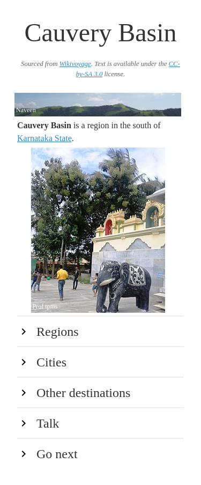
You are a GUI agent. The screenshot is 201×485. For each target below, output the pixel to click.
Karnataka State (44, 138)
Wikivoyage (75, 64)
